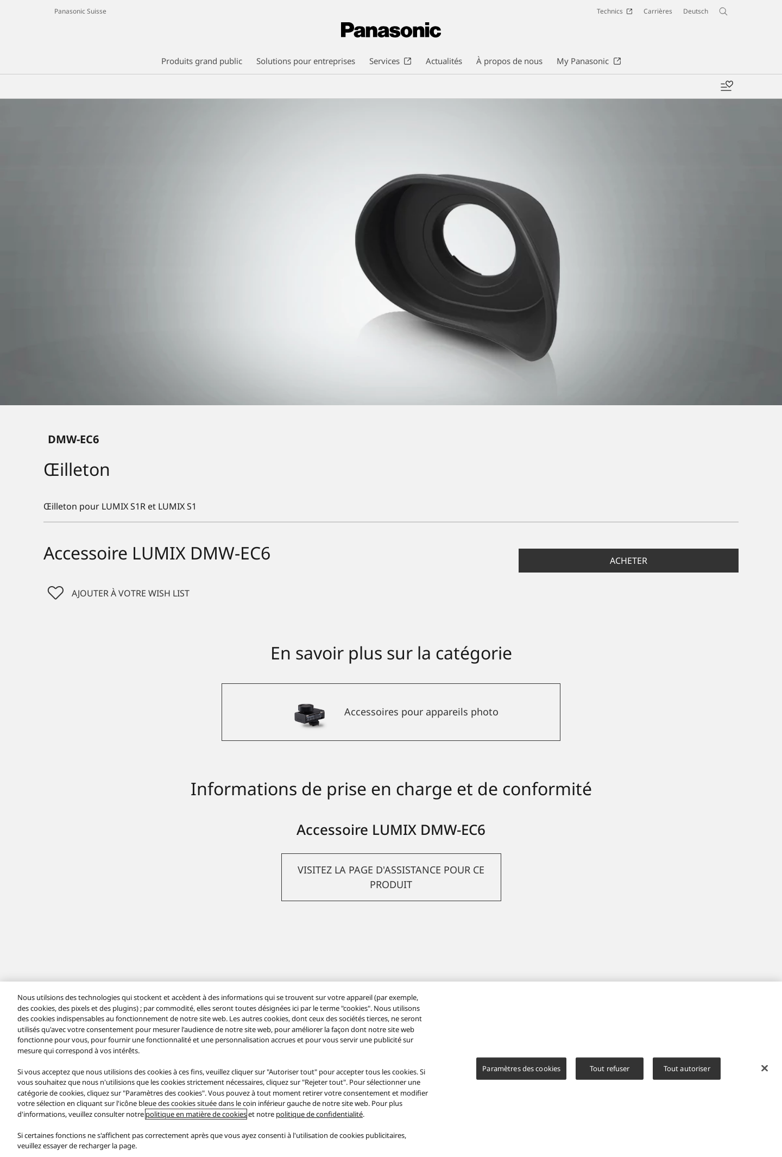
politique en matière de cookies (196, 1114)
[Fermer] (765, 1068)
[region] (391, 1069)
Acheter (628, 561)
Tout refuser (610, 1068)
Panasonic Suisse (80, 11)
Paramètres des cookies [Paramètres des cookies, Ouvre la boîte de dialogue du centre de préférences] (521, 1068)
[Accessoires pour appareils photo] (391, 712)
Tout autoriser (687, 1068)
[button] (629, 561)
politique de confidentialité (319, 1114)
